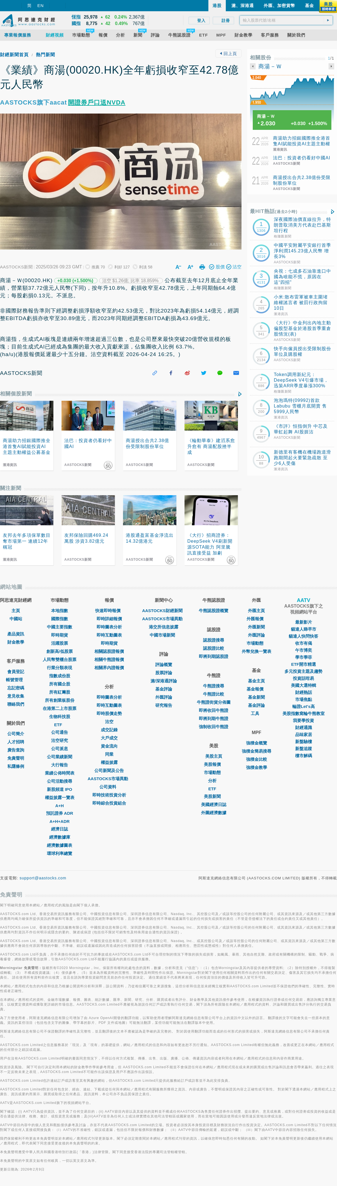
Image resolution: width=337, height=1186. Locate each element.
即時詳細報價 (109, 618)
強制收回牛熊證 (213, 726)
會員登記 (15, 671)
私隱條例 (15, 766)
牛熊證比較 (213, 694)
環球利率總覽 (59, 853)
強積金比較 (256, 759)
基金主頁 (256, 680)
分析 (213, 780)
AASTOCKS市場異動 (109, 778)
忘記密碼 (15, 687)
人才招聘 (15, 741)
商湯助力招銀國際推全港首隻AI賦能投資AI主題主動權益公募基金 (301, 144)
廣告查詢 (15, 750)
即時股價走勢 (109, 713)
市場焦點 (303, 699)
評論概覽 (163, 664)
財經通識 (303, 727)
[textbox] (286, 20)
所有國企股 (59, 684)
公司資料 (109, 786)
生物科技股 (59, 716)
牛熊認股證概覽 (213, 610)
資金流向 (109, 746)
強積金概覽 (256, 743)
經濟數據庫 (59, 837)
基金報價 (256, 689)
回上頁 (228, 53)
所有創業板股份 (59, 700)
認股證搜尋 (213, 640)
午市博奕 (303, 650)
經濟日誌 (59, 829)
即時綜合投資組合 (109, 803)
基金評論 (163, 689)
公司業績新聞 (59, 756)
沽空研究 (59, 740)
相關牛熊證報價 (109, 659)
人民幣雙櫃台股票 (59, 659)
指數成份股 (59, 675)
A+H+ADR (59, 821)
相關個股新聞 (16, 394)
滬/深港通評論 (164, 680)
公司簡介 (15, 733)
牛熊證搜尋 (213, 685)
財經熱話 (303, 692)
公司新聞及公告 (109, 770)
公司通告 (59, 732)
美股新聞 (214, 796)
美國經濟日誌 (213, 804)
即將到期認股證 (213, 656)
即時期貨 (59, 635)
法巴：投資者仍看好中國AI (301, 157)
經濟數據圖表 (59, 845)
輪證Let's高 (303, 706)
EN (40, 5)
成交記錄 (109, 729)
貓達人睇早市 (303, 629)
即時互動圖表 (109, 635)
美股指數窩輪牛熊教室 (304, 713)
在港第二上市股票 (59, 708)
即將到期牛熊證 (213, 718)
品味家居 (303, 734)
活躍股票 (59, 643)
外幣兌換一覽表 (256, 651)
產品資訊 (15, 634)
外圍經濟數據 (213, 812)
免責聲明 (15, 758)
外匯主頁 (256, 610)
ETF (59, 724)
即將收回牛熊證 (213, 710)
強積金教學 (256, 767)
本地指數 (59, 610)
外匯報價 (256, 618)
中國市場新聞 (164, 635)
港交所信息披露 (163, 626)
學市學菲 (303, 657)
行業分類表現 (59, 667)
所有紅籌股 (59, 692)
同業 (109, 754)
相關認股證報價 (109, 651)
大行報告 (59, 764)
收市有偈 (303, 643)
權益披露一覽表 (59, 797)
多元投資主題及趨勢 (303, 671)
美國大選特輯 (303, 685)
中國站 (16, 618)
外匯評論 (163, 697)
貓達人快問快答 (303, 636)
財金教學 (15, 642)
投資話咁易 (303, 678)
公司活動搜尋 (59, 781)
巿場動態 (256, 643)
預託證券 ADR (59, 813)
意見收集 (15, 696)
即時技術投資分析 (109, 795)
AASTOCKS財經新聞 (163, 610)
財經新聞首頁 (14, 54)
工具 (256, 713)
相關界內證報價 (109, 667)
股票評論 (163, 672)
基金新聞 (256, 697)
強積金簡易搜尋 (256, 751)
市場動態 (214, 772)
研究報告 (163, 705)
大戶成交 (109, 737)
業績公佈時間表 (59, 773)
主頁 (16, 610)
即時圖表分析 (109, 626)
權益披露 (109, 762)
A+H (59, 805)
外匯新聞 (256, 626)
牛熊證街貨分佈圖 (214, 702)
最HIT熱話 (273, 211)
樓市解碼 (303, 755)
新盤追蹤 (303, 748)
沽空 (109, 721)
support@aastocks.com (43, 878)
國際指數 (59, 618)
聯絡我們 (15, 704)
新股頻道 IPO (59, 789)
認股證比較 (213, 648)
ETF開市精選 (303, 664)
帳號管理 (16, 679)
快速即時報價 (109, 610)
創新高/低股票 (59, 651)
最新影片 (303, 622)
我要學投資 (303, 720)
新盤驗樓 (303, 741)
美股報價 (214, 764)
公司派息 (59, 748)
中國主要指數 (59, 626)
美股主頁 (213, 756)
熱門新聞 (45, 54)
